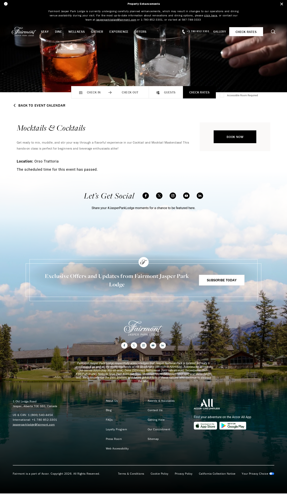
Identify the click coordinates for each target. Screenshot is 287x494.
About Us (111, 401)
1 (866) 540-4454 (40, 415)
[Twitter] (159, 195)
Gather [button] (99, 32)
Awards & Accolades (160, 401)
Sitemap (152, 439)
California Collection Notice (217, 474)
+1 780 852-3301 (44, 420)
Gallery (218, 31)
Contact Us (154, 411)
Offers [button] (142, 32)
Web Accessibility (116, 449)
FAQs (108, 420)
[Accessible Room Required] (222, 95)
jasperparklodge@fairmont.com (34, 425)
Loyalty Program (116, 430)
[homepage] (28, 32)
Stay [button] (46, 32)
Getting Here (155, 420)
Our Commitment (158, 430)
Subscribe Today (221, 280)
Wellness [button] (78, 32)
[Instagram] (173, 195)
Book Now (235, 137)
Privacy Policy (184, 474)
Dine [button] (60, 32)
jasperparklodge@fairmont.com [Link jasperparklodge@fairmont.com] (116, 19)
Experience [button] (120, 32)
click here (210, 15)
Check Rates (199, 92)
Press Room (113, 439)
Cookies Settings (258, 474)
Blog (108, 411)
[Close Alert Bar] (281, 4)
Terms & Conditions (131, 474)
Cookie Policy (159, 474)
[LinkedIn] (200, 195)
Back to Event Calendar (39, 105)
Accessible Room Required (242, 95)
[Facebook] (146, 195)
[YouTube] (186, 195)
